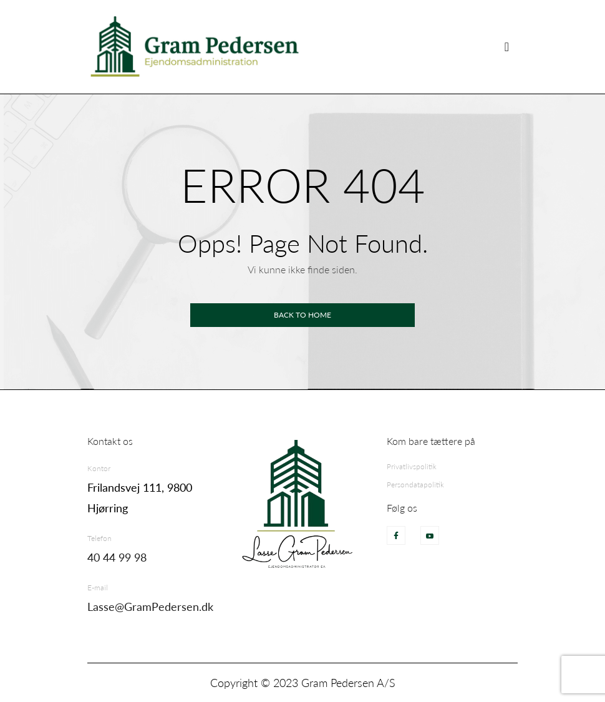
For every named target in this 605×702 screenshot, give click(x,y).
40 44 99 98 (117, 557)
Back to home (302, 314)
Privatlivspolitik (412, 466)
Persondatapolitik (415, 484)
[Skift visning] (506, 46)
